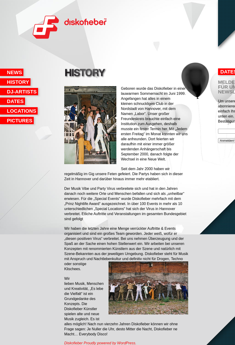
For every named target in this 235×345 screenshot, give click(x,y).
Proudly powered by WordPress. (110, 343)
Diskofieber (46, 28)
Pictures (19, 120)
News (14, 72)
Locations (21, 111)
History (18, 82)
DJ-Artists (22, 92)
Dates (15, 101)
